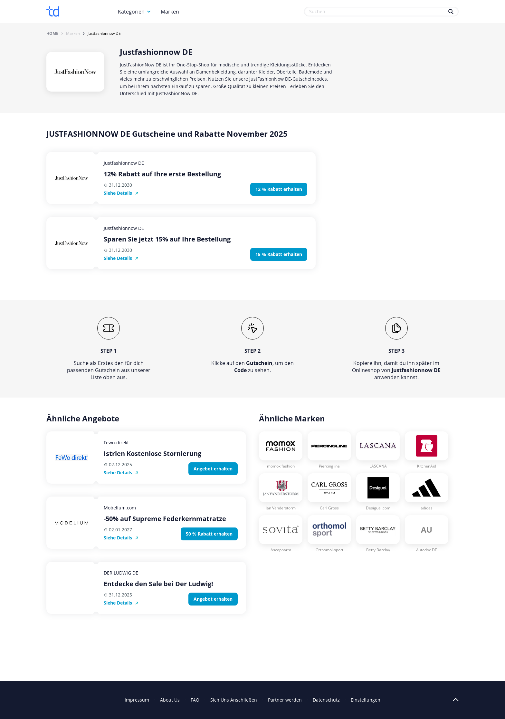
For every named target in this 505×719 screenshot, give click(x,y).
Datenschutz (326, 700)
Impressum (137, 700)
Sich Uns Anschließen (233, 700)
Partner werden (285, 700)
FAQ (195, 700)
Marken (170, 11)
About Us (170, 700)
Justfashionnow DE (104, 33)
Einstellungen (365, 700)
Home (52, 33)
